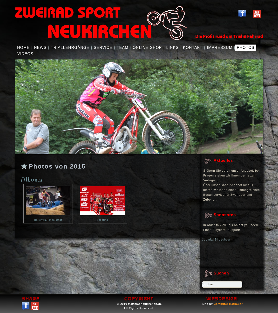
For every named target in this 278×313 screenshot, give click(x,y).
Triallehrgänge (70, 48)
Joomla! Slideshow (216, 239)
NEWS (40, 48)
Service (103, 48)
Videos (25, 54)
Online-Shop (147, 48)
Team (122, 48)
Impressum (219, 48)
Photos (245, 48)
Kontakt (193, 48)
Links (172, 48)
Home (23, 48)
